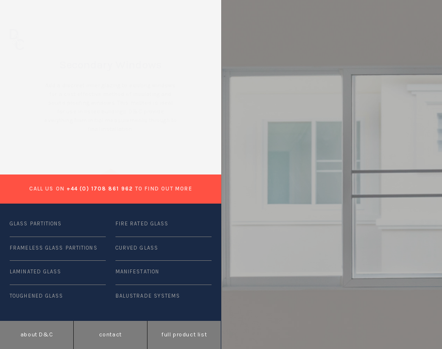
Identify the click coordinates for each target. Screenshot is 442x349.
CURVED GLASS (136, 248)
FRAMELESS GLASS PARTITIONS (54, 248)
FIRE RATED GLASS (142, 224)
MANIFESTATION (137, 272)
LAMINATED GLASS (36, 272)
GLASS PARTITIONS (36, 224)
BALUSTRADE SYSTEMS (147, 296)
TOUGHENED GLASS (37, 296)
